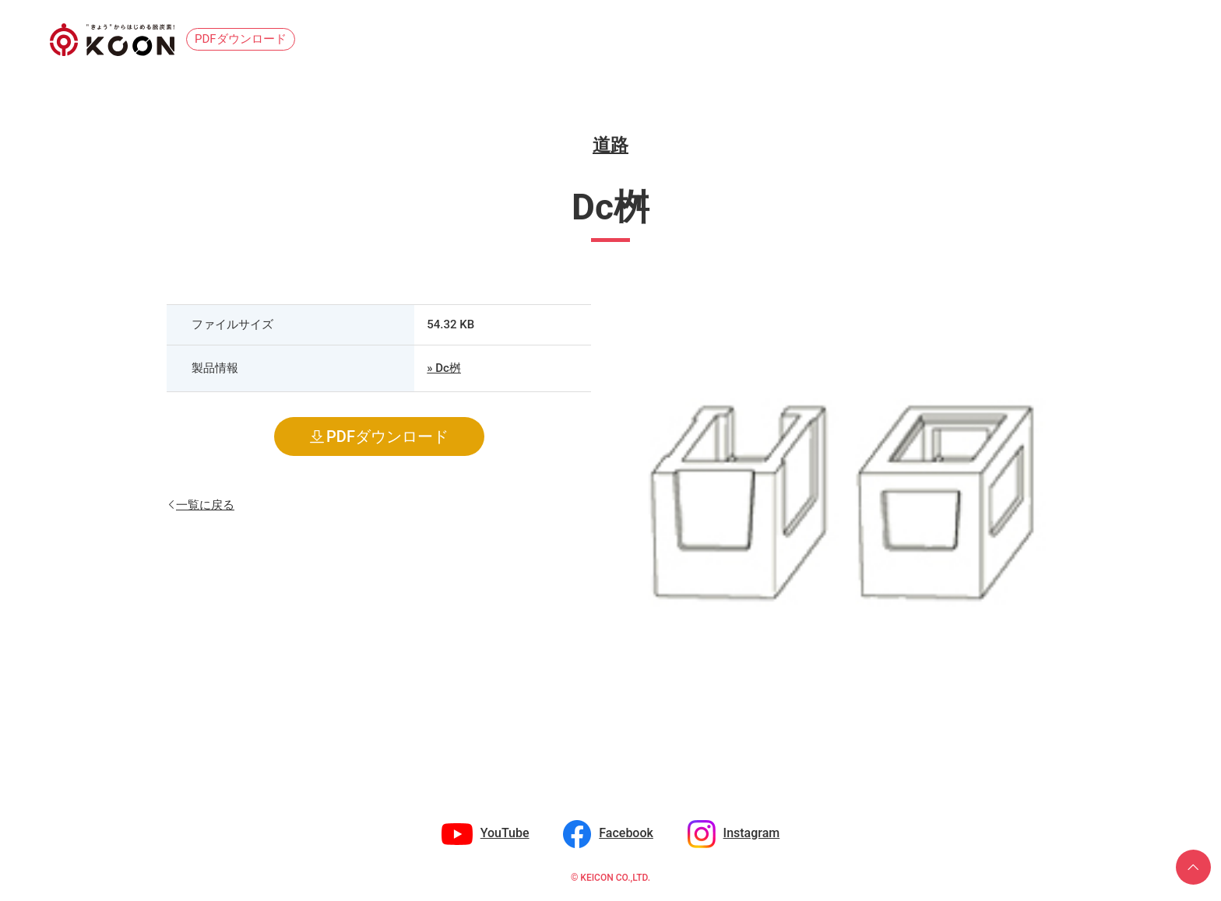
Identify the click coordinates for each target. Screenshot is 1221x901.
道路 (610, 145)
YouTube (505, 833)
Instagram (751, 833)
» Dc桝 (444, 368)
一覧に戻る (205, 504)
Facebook (626, 833)
